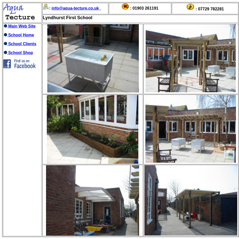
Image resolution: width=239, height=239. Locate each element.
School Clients (19, 44)
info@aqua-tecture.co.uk (75, 8)
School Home (18, 35)
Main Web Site (19, 26)
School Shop (18, 53)
